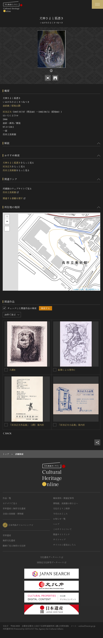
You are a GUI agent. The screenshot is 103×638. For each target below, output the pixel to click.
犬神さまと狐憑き (12, 162)
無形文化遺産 (9, 540)
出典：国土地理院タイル (89, 289)
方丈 (11, 424)
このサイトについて (62, 529)
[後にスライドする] (96, 433)
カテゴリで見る (10, 503)
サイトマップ (59, 539)
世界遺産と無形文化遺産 (14, 508)
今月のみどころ (60, 513)
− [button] (7, 221)
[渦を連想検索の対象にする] (6, 369)
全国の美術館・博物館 (13, 513)
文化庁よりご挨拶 (61, 508)
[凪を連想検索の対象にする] (54, 369)
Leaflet (76, 289)
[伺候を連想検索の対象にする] (54, 424)
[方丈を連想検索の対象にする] (6, 424)
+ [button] (7, 216)
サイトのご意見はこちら (64, 544)
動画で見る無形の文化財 (14, 545)
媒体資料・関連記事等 (63, 498)
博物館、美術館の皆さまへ (65, 503)
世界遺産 (7, 535)
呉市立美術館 (9, 170)
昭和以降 (15, 105)
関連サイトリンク (61, 534)
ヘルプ (56, 524)
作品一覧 (7, 498)
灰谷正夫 (7, 111)
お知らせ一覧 (59, 518)
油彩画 (6, 105)
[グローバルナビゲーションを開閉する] (97, 4)
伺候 (60, 424)
